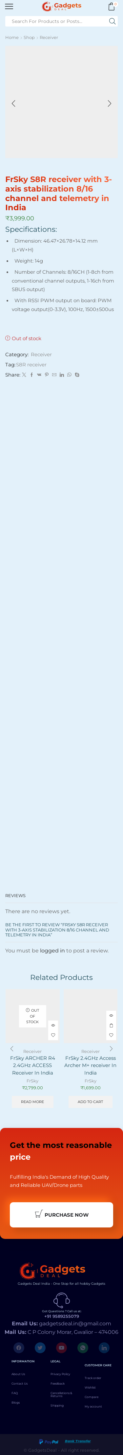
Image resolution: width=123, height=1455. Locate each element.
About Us (18, 1374)
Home (12, 37)
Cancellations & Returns (61, 1394)
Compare (91, 1397)
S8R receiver (31, 365)
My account (93, 1406)
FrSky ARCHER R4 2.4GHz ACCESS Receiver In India (32, 1065)
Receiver (49, 37)
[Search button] (112, 21)
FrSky (32, 1080)
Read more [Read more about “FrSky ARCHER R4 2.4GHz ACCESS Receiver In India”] (32, 1101)
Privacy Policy (60, 1374)
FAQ (14, 1393)
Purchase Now (62, 1214)
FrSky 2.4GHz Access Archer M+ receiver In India (90, 1065)
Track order (93, 1378)
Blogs (15, 1402)
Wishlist (90, 1387)
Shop (29, 37)
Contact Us (19, 1383)
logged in (52, 951)
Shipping (57, 1405)
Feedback (58, 1383)
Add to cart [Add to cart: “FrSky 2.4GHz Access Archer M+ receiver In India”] (111, 1025)
